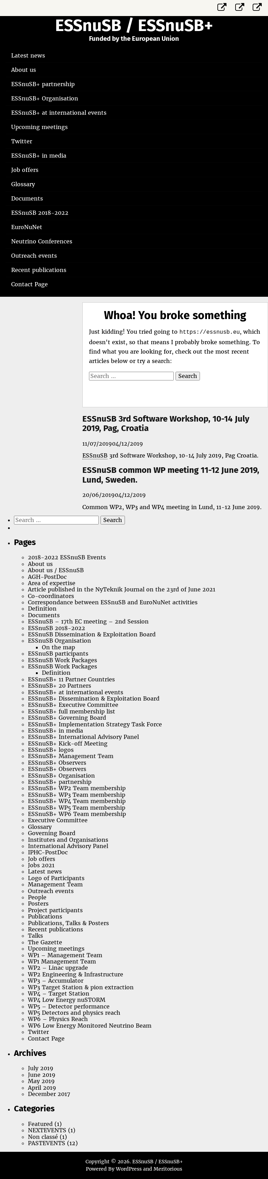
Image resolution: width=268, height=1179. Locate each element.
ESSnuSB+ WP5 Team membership (76, 807)
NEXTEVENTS (47, 1130)
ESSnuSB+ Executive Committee (73, 704)
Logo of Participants (56, 878)
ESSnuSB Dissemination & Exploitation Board (92, 634)
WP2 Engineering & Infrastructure (75, 974)
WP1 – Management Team (65, 955)
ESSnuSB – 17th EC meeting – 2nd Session (88, 621)
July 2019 (40, 1068)
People (37, 897)
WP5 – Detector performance (69, 1006)
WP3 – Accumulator (55, 980)
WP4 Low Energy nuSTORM (66, 999)
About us (23, 69)
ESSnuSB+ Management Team (70, 756)
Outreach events (34, 255)
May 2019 (41, 1081)
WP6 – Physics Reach (58, 1018)
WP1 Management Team (62, 961)
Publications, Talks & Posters (68, 923)
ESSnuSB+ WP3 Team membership (76, 794)
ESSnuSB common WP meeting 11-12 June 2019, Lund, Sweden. (170, 475)
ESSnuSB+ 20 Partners (59, 685)
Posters (38, 903)
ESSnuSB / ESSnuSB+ (134, 25)
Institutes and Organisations (68, 839)
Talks (35, 935)
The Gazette (45, 942)
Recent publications (38, 269)
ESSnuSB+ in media (38, 155)
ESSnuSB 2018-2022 (39, 212)
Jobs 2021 (41, 865)
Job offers (24, 169)
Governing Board (51, 833)
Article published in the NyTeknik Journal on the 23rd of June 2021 (121, 589)
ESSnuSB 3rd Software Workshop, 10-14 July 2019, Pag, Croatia (165, 423)
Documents (27, 198)
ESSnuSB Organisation (59, 640)
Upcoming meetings (39, 126)
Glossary (23, 184)
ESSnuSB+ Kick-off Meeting (67, 743)
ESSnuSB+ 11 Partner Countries (71, 679)
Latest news (28, 55)
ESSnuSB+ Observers (57, 762)
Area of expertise (51, 583)
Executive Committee (58, 820)
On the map (58, 647)
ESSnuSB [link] (94, 455)
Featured (40, 1123)
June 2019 (41, 1074)
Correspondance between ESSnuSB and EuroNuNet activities (113, 602)
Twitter (21, 141)
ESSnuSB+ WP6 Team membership (77, 813)
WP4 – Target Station (58, 993)
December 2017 (49, 1093)
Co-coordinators (51, 595)
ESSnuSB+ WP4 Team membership (77, 801)
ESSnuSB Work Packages (62, 660)
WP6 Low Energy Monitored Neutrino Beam (89, 1025)
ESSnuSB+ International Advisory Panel (83, 736)
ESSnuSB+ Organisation (44, 98)
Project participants (55, 910)
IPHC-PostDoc (48, 852)
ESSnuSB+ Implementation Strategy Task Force (95, 724)
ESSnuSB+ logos (51, 749)
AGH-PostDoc (47, 576)
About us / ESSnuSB (56, 570)
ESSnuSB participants (58, 653)
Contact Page (29, 284)
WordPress (129, 1169)
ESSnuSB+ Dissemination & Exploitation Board (93, 698)
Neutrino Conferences (41, 241)
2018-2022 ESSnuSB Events (67, 557)
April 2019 (42, 1087)
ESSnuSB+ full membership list (71, 711)
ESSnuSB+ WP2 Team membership (77, 788)
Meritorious (168, 1169)
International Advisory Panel (68, 845)
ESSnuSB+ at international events (58, 112)
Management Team (55, 884)
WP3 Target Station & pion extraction (81, 987)
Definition (42, 608)
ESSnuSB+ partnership (43, 84)
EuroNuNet (26, 227)
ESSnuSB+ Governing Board (67, 717)
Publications (45, 916)
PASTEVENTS (46, 1143)
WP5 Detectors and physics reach (74, 1012)
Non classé (43, 1136)
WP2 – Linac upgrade (58, 967)
